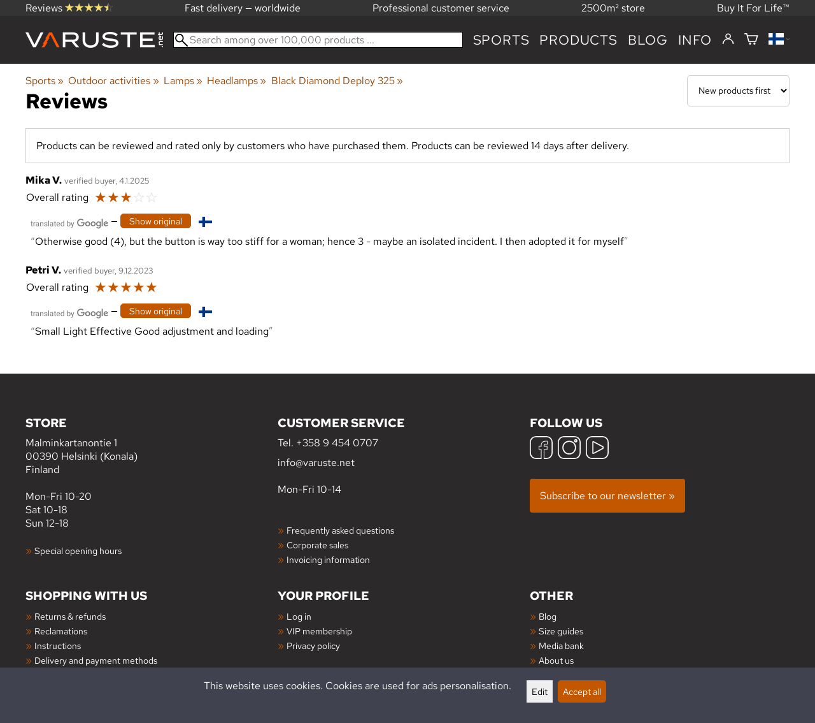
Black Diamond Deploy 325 (337, 80)
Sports (501, 39)
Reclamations (60, 631)
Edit (540, 691)
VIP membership (319, 631)
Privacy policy (313, 645)
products (578, 39)
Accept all (582, 691)
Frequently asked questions (340, 530)
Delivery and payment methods (95, 660)
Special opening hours (78, 550)
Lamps (183, 80)
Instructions (57, 645)
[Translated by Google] (69, 222)
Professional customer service (440, 8)
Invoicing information (328, 559)
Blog (547, 616)
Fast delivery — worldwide (243, 8)
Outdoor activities (113, 80)
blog (648, 39)
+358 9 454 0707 (337, 442)
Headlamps (236, 80)
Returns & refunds (70, 616)
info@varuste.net (316, 462)
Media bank (561, 645)
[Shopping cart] (751, 40)
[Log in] (728, 39)
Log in (299, 616)
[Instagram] (569, 449)
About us (556, 660)
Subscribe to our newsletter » (607, 495)
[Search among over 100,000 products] (318, 40)
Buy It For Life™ (753, 8)
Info (695, 39)
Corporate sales (317, 545)
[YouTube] (597, 449)
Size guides (561, 631)
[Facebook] (541, 449)
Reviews (69, 8)
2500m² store (613, 8)
